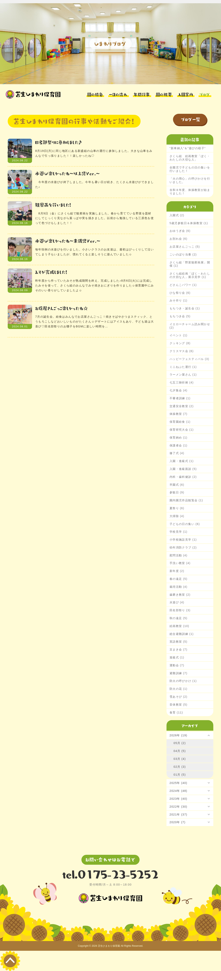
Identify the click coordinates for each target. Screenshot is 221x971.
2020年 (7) (178, 822)
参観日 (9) (177, 492)
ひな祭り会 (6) (180, 292)
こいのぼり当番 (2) (183, 254)
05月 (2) (180, 743)
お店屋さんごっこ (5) (185, 246)
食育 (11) (176, 712)
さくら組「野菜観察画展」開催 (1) (190, 264)
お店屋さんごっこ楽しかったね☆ (61, 308)
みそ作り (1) (178, 300)
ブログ (205, 94)
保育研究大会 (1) (182, 429)
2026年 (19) (178, 735)
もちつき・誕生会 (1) (185, 308)
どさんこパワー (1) (183, 284)
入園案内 (185, 94)
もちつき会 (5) (180, 316)
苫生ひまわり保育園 (109, 945)
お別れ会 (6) (178, 238)
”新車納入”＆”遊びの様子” (188, 148)
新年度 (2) (177, 571)
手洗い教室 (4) (180, 563)
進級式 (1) (177, 657)
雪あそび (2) (178, 696)
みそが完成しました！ (51, 271)
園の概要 (164, 94)
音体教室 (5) (178, 704)
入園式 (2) (177, 215)
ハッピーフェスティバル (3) (189, 359)
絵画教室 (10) (179, 626)
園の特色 (95, 94)
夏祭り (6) (177, 508)
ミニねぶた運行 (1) (183, 366)
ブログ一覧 (191, 119)
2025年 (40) (178, 783)
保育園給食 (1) (180, 421)
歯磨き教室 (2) (180, 594)
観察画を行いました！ (53, 204)
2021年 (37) (178, 814)
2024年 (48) (178, 790)
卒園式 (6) (177, 484)
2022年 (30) (178, 806)
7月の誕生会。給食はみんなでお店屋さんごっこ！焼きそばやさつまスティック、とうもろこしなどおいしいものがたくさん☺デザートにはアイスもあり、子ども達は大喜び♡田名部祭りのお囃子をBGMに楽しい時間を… (94, 321)
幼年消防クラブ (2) (183, 547)
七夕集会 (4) (178, 390)
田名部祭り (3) (180, 610)
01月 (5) (180, 774)
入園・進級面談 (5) (183, 469)
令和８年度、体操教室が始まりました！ (190, 191)
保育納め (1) (178, 437)
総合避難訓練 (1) (182, 634)
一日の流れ (118, 94)
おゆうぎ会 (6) (180, 230)
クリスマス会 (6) (182, 351)
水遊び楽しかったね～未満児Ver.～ (68, 240)
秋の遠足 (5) (178, 618)
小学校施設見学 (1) (183, 539)
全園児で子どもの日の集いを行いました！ (190, 169)
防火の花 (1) (178, 688)
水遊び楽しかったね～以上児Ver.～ (67, 173)
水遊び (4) (177, 602)
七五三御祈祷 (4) (182, 382)
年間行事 (142, 94)
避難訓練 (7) (178, 673)
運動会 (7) (177, 665)
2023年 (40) (178, 798)
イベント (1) (178, 335)
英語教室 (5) (178, 641)
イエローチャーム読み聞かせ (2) (190, 326)
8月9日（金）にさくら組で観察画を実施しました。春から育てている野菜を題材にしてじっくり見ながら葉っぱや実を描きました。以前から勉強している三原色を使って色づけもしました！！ (94, 218)
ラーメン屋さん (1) (183, 374)
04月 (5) (180, 751)
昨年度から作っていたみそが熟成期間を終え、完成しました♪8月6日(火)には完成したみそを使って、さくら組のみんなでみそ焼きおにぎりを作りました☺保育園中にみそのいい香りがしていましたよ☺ (94, 285)
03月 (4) (180, 758)
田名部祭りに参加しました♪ (58, 142)
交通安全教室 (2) (182, 406)
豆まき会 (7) (178, 649)
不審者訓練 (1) (180, 398)
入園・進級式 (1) (182, 461)
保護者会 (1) (178, 445)
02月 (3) (180, 766)
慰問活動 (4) (178, 555)
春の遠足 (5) (178, 578)
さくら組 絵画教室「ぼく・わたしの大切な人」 (190, 157)
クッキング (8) (180, 343)
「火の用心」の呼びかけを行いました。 (190, 180)
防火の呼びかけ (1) (183, 680)
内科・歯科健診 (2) (183, 476)
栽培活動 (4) (178, 586)
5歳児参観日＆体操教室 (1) (189, 223)
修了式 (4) (177, 453)
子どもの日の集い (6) (185, 524)
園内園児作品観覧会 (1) (186, 500)
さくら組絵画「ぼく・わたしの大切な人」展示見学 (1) (190, 275)
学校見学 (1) (178, 531)
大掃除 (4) (177, 516)
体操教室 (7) (178, 413)
